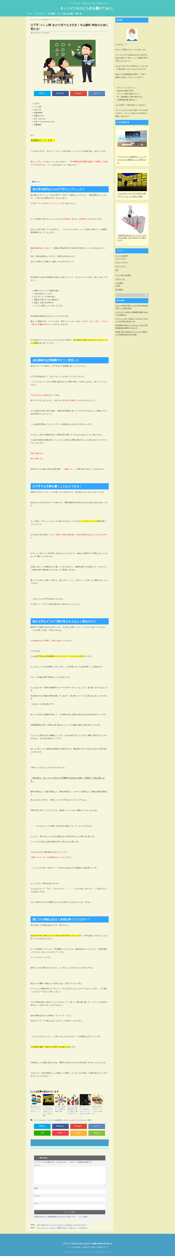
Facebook (60, 93)
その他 (117, 286)
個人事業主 (119, 289)
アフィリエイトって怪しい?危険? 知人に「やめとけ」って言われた (62, 1227)
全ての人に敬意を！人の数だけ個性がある (60, 1109)
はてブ (97, 93)
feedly (96, 1131)
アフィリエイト (39, 14)
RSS (78, 1131)
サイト (36, 1202)
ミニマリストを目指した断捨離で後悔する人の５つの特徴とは (131, 313)
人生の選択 (51, 14)
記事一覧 (78, 14)
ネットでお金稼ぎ (55, 1118)
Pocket (60, 1131)
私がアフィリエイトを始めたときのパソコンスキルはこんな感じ (85, 1110)
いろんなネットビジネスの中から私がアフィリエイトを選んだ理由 (48, 1110)
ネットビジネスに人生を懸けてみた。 (87, 8)
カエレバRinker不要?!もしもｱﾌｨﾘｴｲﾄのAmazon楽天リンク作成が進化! (131, 307)
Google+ (78, 93)
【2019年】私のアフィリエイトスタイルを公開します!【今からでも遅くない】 (131, 238)
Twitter (42, 93)
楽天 (117, 270)
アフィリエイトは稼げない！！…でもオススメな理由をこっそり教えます (131, 160)
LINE (42, 1131)
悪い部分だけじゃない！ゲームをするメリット (36, 1109)
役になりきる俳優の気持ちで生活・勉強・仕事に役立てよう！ (72, 1110)
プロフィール (68, 1118)
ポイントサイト (120, 266)
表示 (37, 182)
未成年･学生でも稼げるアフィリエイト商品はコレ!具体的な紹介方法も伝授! (131, 333)
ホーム (29, 14)
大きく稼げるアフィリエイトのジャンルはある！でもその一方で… (62, 1224)
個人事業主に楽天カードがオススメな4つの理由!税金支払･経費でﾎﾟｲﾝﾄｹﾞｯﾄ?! (131, 326)
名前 (36, 1187)
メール (37, 1195)
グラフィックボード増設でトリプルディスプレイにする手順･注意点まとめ (131, 320)
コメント (37, 1164)
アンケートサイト (121, 262)
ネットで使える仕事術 (65, 14)
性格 (89, 1118)
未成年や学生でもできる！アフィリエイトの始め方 (97, 1109)
